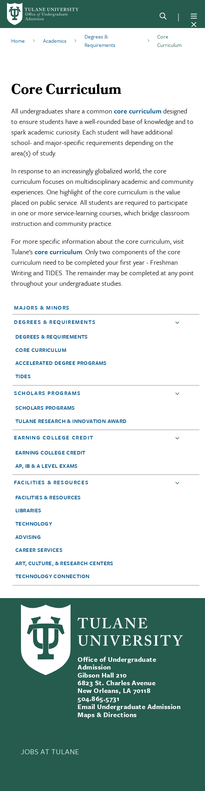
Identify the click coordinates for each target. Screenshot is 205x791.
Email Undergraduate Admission (129, 706)
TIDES (23, 376)
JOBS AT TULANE (50, 751)
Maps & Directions (107, 714)
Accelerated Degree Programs (61, 363)
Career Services (39, 550)
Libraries (28, 510)
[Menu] (194, 16)
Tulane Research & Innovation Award (71, 421)
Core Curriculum (40, 350)
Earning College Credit (53, 437)
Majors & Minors (42, 307)
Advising (28, 537)
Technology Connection (52, 576)
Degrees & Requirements (55, 322)
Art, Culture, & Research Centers (64, 563)
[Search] (163, 17)
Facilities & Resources (51, 482)
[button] (98, 307)
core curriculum (137, 111)
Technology (33, 523)
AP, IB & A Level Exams (46, 466)
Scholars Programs (47, 393)
